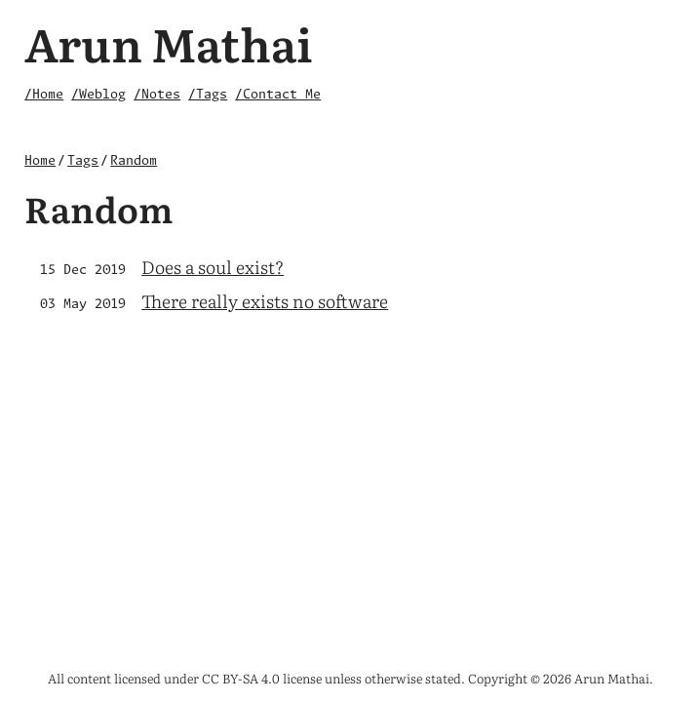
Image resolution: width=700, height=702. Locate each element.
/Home (43, 95)
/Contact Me (278, 95)
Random (133, 161)
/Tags (207, 95)
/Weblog (98, 95)
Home (40, 161)
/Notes (157, 95)
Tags (82, 161)
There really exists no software (264, 301)
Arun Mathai (168, 42)
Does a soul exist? (212, 267)
